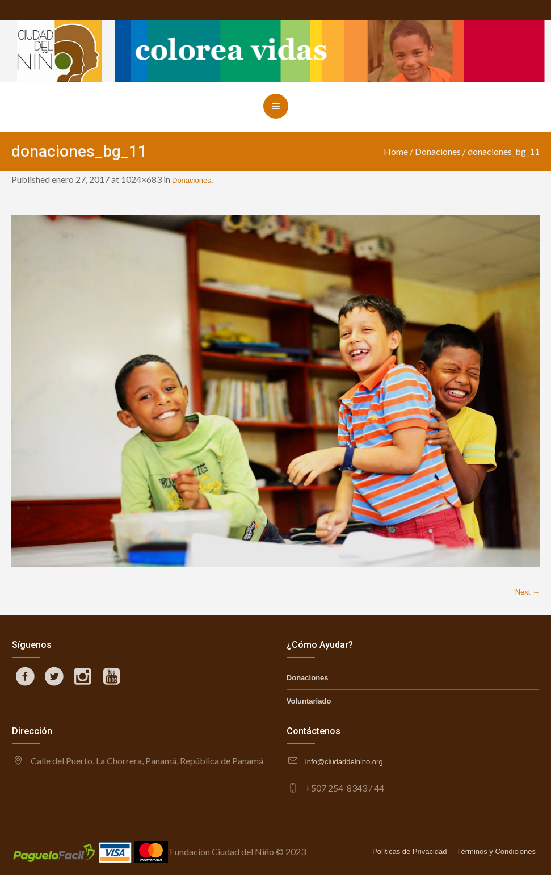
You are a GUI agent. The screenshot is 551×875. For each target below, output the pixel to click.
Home (396, 151)
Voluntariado (309, 701)
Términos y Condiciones (496, 851)
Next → (527, 592)
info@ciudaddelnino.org (344, 761)
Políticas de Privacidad (409, 851)
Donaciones (438, 151)
